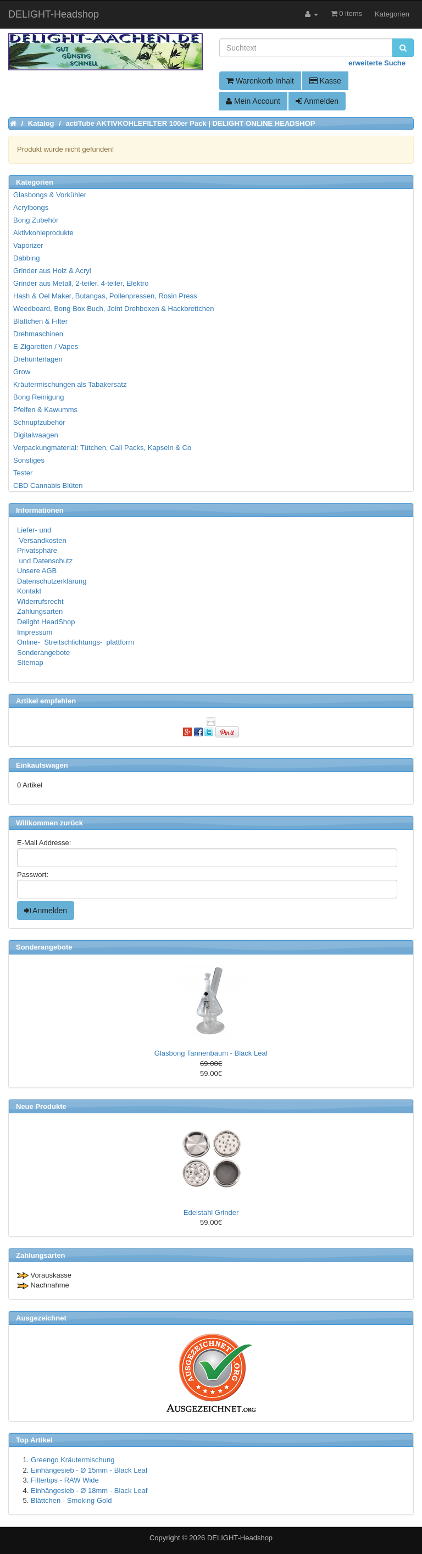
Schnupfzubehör (39, 422)
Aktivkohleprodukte (43, 233)
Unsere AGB (37, 571)
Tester (22, 473)
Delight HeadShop (46, 622)
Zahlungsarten (40, 611)
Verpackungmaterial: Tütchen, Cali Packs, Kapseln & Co (102, 447)
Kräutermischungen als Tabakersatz (69, 384)
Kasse (325, 80)
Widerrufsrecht (40, 601)
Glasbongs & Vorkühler (49, 195)
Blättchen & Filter (40, 321)
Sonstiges (29, 460)
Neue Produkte (41, 1106)
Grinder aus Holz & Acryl (52, 271)
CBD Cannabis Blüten (47, 485)
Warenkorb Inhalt (260, 80)
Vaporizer (28, 245)
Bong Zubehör (35, 220)
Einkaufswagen (42, 765)
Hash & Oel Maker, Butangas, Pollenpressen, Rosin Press (105, 296)
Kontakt (29, 591)
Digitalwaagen (35, 435)
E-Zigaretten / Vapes (45, 346)
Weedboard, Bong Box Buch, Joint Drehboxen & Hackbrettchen (113, 308)
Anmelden (317, 101)
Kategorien (392, 14)
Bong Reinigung (38, 397)
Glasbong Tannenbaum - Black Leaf (211, 1053)
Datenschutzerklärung (51, 581)
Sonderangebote (43, 652)
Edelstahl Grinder (211, 1212)
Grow (21, 372)
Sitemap (30, 662)
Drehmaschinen (38, 334)
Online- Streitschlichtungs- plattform (75, 642)
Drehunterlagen (38, 359)
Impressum (34, 632)
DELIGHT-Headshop (240, 1538)
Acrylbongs (30, 207)
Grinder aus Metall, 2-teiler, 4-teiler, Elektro (80, 283)
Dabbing (26, 258)
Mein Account (253, 101)
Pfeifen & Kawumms (45, 410)
